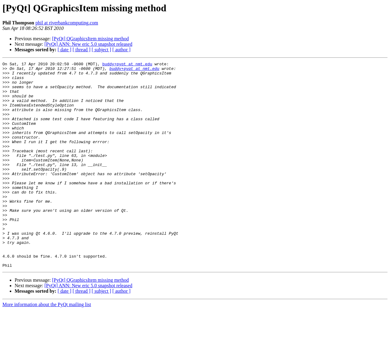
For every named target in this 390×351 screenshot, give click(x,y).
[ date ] (64, 49)
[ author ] (121, 49)
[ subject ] (101, 49)
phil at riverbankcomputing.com (66, 22)
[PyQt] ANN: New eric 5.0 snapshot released (88, 44)
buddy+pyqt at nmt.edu (127, 64)
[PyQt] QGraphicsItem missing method (90, 38)
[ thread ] (81, 49)
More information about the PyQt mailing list (46, 345)
